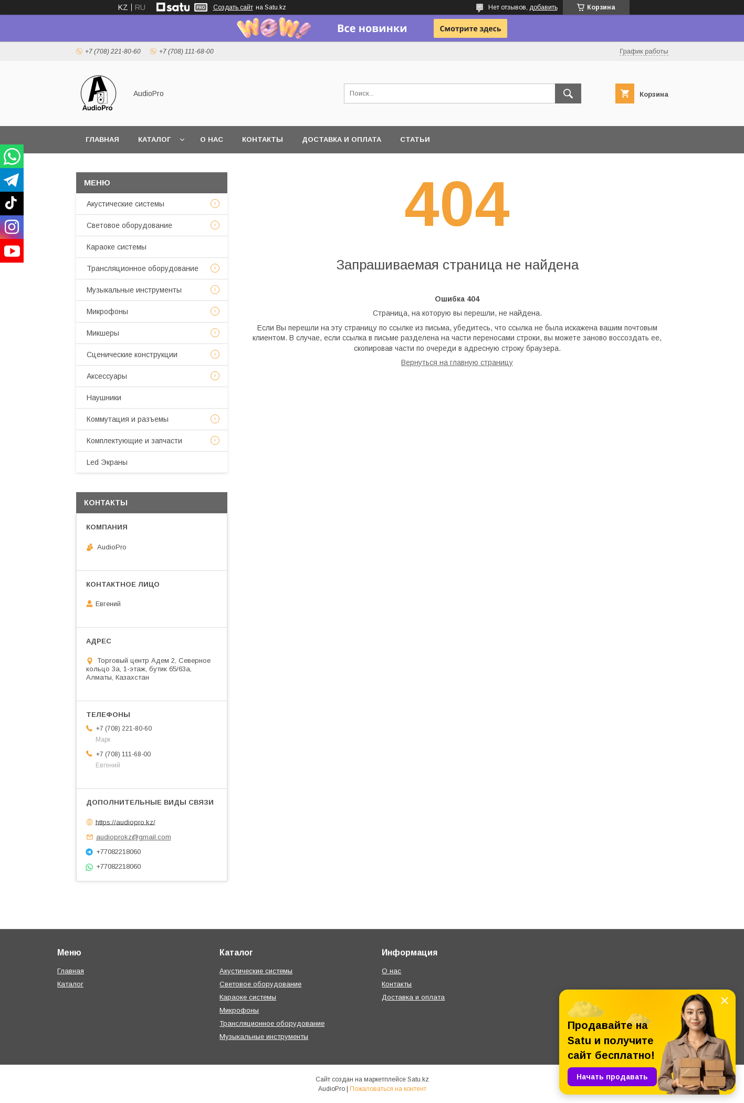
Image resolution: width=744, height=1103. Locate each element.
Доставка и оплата (341, 139)
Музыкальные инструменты (134, 290)
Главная (102, 139)
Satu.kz (418, 1079)
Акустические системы (125, 204)
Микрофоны (107, 311)
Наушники (104, 397)
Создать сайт (233, 7)
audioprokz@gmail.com (133, 837)
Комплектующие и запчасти (134, 440)
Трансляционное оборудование (142, 268)
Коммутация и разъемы (128, 419)
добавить (543, 7)
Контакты (262, 139)
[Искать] (568, 93)
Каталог (154, 139)
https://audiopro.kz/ (125, 822)
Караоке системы (116, 247)
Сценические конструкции (132, 354)
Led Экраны (107, 462)
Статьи (415, 139)
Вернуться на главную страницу (457, 362)
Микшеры (103, 333)
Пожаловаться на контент (388, 1088)
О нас (211, 139)
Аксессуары (107, 376)
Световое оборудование (129, 225)
